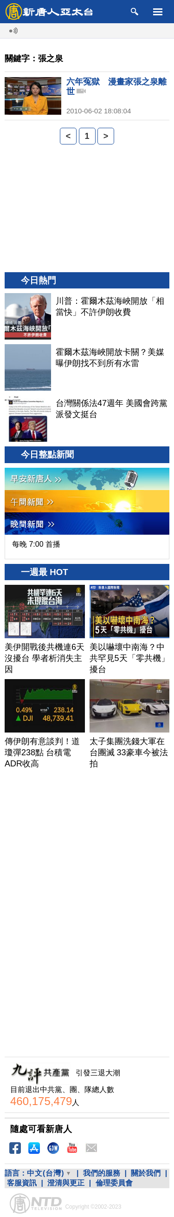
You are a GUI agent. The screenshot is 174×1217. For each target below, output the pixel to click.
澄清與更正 (65, 1183)
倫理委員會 (114, 1183)
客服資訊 (22, 1183)
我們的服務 (101, 1173)
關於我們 (146, 1173)
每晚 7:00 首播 (36, 544)
